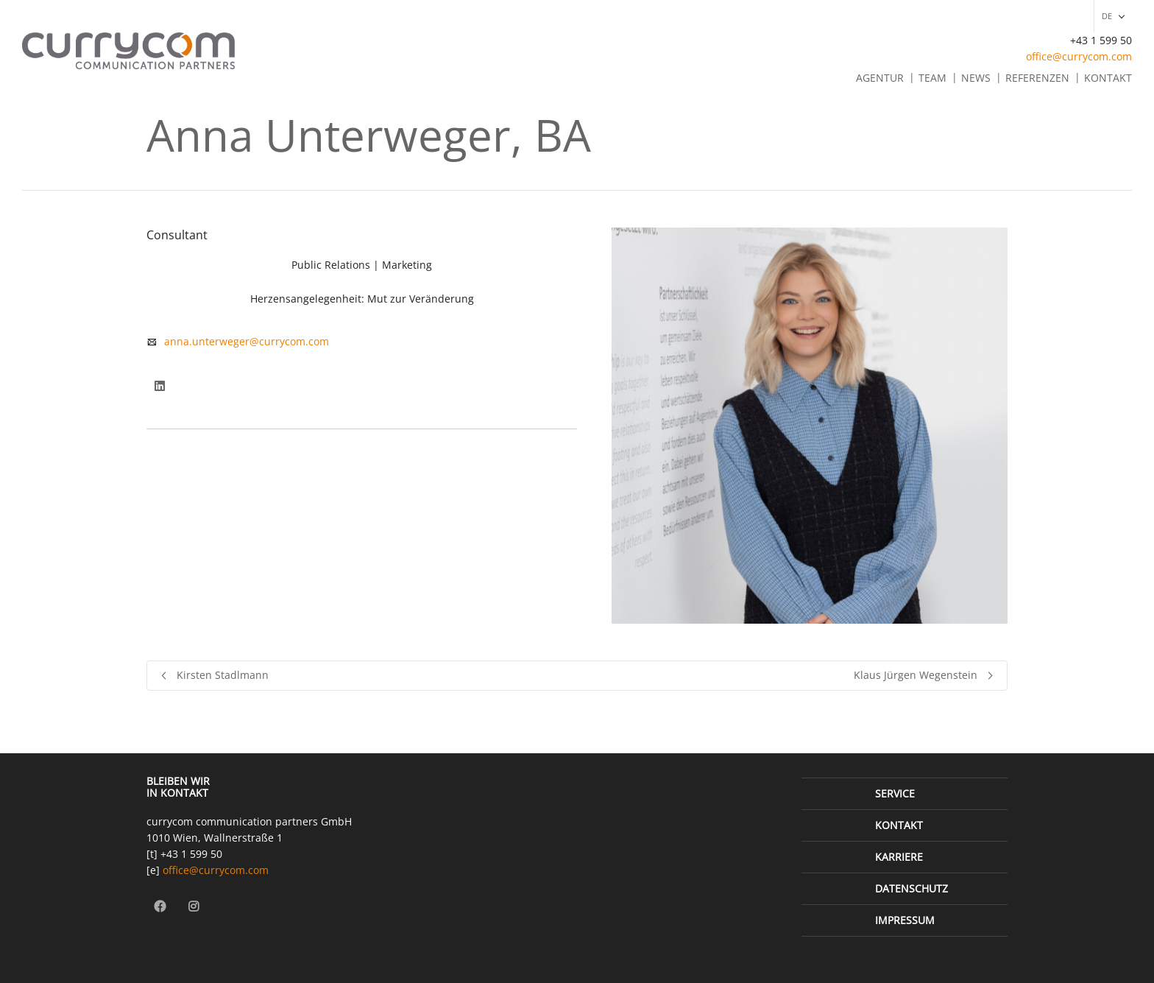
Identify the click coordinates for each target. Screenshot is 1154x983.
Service (895, 793)
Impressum (905, 920)
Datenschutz (911, 888)
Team (932, 78)
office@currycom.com (1079, 56)
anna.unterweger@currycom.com (246, 341)
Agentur (880, 78)
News (976, 78)
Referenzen (1037, 78)
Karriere (899, 857)
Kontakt (1108, 78)
